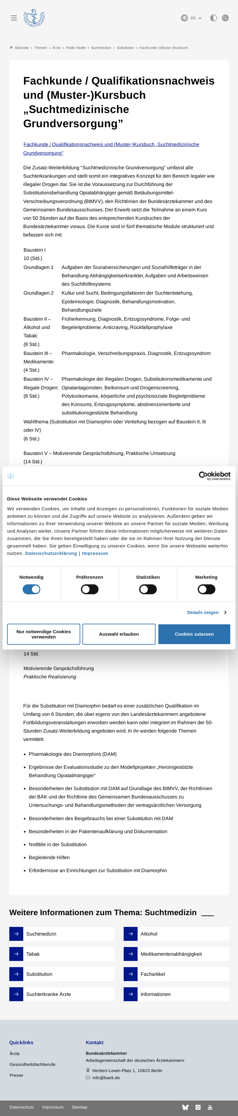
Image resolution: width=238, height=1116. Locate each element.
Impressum (95, 553)
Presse (16, 1075)
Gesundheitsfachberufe (32, 1064)
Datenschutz (22, 1107)
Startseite (19, 47)
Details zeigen (202, 612)
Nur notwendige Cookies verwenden (43, 634)
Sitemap (79, 1107)
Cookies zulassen (194, 634)
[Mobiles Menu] (14, 18)
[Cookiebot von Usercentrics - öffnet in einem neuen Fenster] (204, 476)
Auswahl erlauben (119, 634)
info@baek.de (106, 1077)
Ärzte (15, 1053)
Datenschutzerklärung (51, 553)
